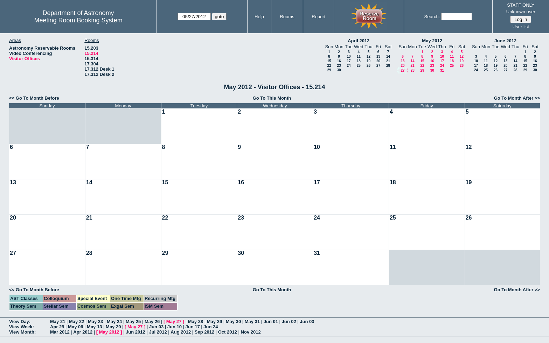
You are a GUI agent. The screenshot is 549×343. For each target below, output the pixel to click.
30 (339, 70)
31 (442, 70)
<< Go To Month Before (34, 98)
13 (378, 56)
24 (348, 65)
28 (388, 65)
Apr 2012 (82, 332)
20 (378, 61)
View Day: (19, 321)
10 (348, 56)
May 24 (114, 321)
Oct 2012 (227, 332)
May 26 (152, 321)
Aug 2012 (181, 332)
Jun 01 (271, 321)
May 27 (173, 321)
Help (259, 16)
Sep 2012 (204, 332)
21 (388, 61)
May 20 (113, 326)
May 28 (195, 321)
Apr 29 (57, 326)
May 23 (95, 321)
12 (368, 56)
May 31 (252, 321)
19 (368, 61)
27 (378, 65)
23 (339, 65)
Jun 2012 (135, 332)
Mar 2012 (60, 332)
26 (368, 65)
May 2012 (432, 40)
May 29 (214, 321)
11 (359, 56)
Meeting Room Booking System (78, 20)
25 (359, 65)
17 (348, 61)
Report (318, 16)
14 (388, 56)
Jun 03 (307, 321)
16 (339, 61)
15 (329, 61)
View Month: (22, 332)
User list (521, 26)
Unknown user (520, 11)
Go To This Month (272, 98)
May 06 (75, 326)
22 (329, 65)
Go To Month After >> (517, 98)
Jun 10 (174, 326)
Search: (432, 16)
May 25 (133, 321)
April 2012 (358, 40)
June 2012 (505, 40)
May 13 (94, 326)
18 (359, 61)
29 (329, 70)
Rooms (287, 16)
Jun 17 (193, 326)
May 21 (57, 321)
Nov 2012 (251, 332)
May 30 (233, 321)
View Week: (21, 326)
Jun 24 (210, 326)
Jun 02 (289, 321)
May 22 (76, 321)
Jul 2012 (158, 332)
